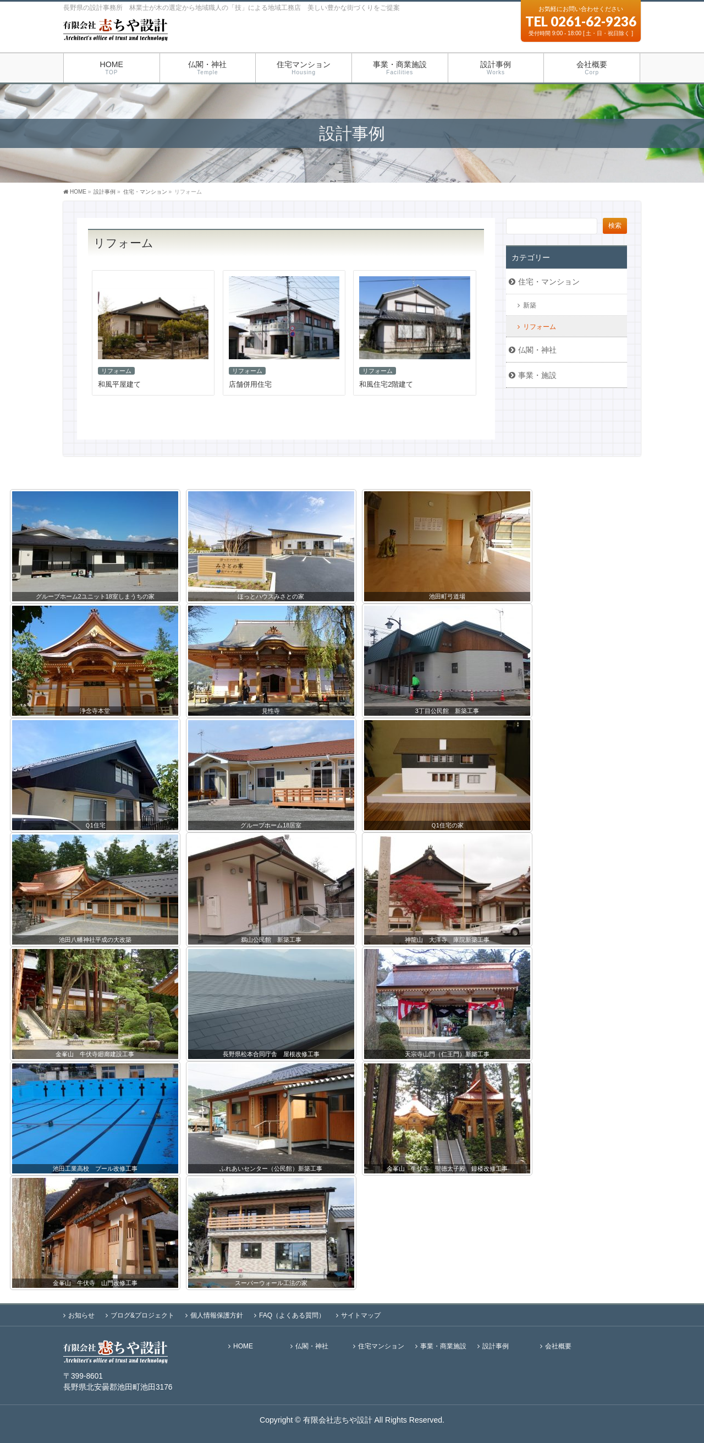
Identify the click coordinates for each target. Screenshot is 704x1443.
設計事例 (495, 1346)
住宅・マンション (145, 192)
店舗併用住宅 (250, 384)
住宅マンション (381, 1346)
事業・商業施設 (443, 1346)
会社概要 (558, 1346)
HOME (243, 1346)
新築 (529, 305)
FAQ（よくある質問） (292, 1315)
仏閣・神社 (537, 349)
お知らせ (81, 1315)
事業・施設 (537, 375)
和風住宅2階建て (386, 384)
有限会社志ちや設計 (337, 1419)
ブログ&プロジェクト (142, 1315)
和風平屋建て (119, 384)
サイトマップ (361, 1315)
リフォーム (116, 370)
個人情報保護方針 (216, 1315)
